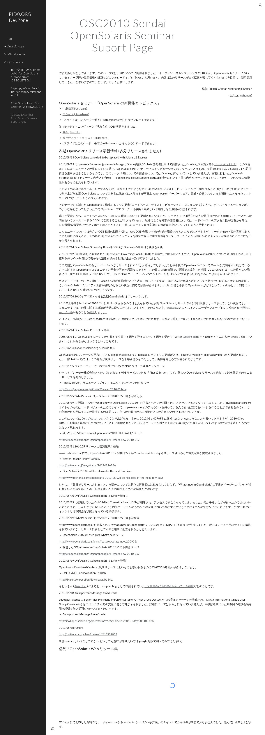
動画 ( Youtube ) (72, 132)
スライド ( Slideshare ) (76, 114)
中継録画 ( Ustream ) (75, 108)
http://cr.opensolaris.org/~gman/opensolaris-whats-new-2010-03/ (99, 439)
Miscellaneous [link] (16, 54)
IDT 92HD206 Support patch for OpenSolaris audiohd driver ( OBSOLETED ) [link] (25, 75)
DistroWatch (89, 418)
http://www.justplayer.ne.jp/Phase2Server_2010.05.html (92, 389)
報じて (149, 280)
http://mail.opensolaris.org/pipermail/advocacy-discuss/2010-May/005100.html (106, 620)
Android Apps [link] (15, 46)
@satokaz (173, 307)
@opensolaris (191, 336)
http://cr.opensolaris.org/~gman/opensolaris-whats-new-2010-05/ (99, 553)
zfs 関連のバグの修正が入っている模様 (169, 586)
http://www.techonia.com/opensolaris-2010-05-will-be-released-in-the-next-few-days (111, 477)
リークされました (225, 164)
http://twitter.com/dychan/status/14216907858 (88, 634)
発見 (92, 312)
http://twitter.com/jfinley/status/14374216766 (87, 465)
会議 (157, 254)
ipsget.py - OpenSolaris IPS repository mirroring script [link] (26, 91)
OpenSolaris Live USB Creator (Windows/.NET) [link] (27, 104)
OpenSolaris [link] (15, 62)
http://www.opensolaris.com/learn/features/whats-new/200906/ (98, 541)
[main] (122, 35)
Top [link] (9, 38)
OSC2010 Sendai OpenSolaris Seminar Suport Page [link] (24, 118)
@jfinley (95, 458)
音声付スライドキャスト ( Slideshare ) (85, 137)
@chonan (245, 95)
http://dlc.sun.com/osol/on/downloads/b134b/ (86, 579)
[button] (260, 5)
